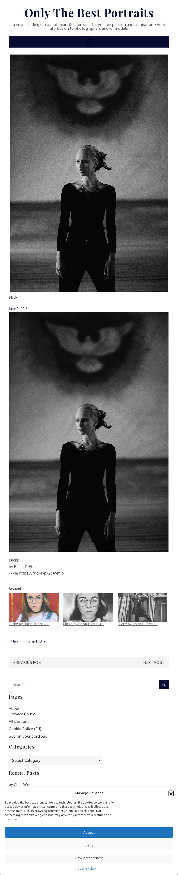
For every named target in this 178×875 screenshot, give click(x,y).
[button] (171, 793)
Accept (89, 832)
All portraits (19, 721)
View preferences (89, 858)
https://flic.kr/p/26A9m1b (41, 573)
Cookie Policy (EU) (25, 728)
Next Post (154, 662)
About (14, 708)
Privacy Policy (23, 714)
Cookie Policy (87, 868)
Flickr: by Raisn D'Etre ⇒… (29, 624)
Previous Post (28, 662)
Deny (89, 845)
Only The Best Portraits (89, 12)
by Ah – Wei (19, 784)
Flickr (14, 297)
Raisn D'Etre (36, 641)
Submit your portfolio (28, 736)
